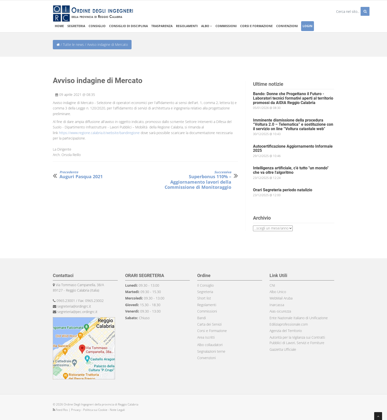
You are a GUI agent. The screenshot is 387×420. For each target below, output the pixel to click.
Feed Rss (61, 410)
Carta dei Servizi (209, 324)
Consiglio (97, 26)
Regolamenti (187, 26)
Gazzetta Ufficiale (283, 349)
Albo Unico (278, 291)
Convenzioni (287, 26)
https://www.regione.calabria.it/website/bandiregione (99, 132)
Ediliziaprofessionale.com (289, 324)
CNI (272, 285)
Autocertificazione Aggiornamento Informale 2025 (293, 148)
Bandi (201, 317)
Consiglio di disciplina (128, 26)
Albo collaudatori (210, 344)
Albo (206, 26)
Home (59, 26)
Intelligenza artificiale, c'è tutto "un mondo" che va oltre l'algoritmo (291, 170)
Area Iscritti (206, 337)
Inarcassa (277, 304)
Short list (204, 298)
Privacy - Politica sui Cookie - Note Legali (98, 410)
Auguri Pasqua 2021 (81, 174)
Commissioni (226, 26)
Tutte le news (73, 44)
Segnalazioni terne (211, 351)
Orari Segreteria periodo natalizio (282, 190)
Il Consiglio (205, 285)
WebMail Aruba (281, 298)
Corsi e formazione (256, 26)
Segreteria (76, 26)
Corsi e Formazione (212, 330)
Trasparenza (162, 26)
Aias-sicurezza (280, 311)
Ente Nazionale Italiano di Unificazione (299, 317)
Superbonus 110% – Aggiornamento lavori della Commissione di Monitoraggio (195, 180)
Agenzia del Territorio (286, 330)
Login (307, 26)
